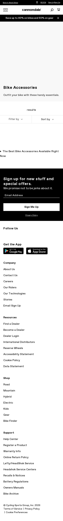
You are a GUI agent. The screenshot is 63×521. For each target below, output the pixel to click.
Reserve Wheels (13, 348)
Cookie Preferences (17, 512)
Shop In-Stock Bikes (10, 3)
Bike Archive (11, 494)
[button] (16, 119)
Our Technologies (14, 293)
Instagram (5, 235)
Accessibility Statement (18, 354)
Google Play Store (13, 251)
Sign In (51, 2)
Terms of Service (12, 508)
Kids (6, 409)
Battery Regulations (15, 481)
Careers (8, 281)
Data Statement (13, 366)
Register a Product (15, 445)
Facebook (20, 235)
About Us (9, 269)
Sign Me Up (31, 207)
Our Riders (9, 287)
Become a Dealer (14, 330)
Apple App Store (37, 251)
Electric (8, 403)
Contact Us (10, 275)
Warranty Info (12, 451)
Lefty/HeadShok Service (18, 463)
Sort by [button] (45, 119)
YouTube (28, 235)
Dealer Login (11, 336)
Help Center (10, 439)
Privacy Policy (31, 215)
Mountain (9, 390)
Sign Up (57, 2)
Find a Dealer (11, 324)
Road (6, 384)
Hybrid (7, 397)
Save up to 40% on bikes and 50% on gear (29, 18)
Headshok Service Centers (19, 469)
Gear (6, 415)
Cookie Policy (11, 360)
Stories (7, 299)
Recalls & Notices (14, 475)
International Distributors (19, 342)
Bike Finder (10, 421)
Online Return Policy (16, 457)
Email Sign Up (12, 306)
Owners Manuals (13, 487)
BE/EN (43, 2)
